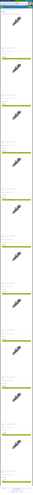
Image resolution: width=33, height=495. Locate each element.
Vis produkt (16, 58)
